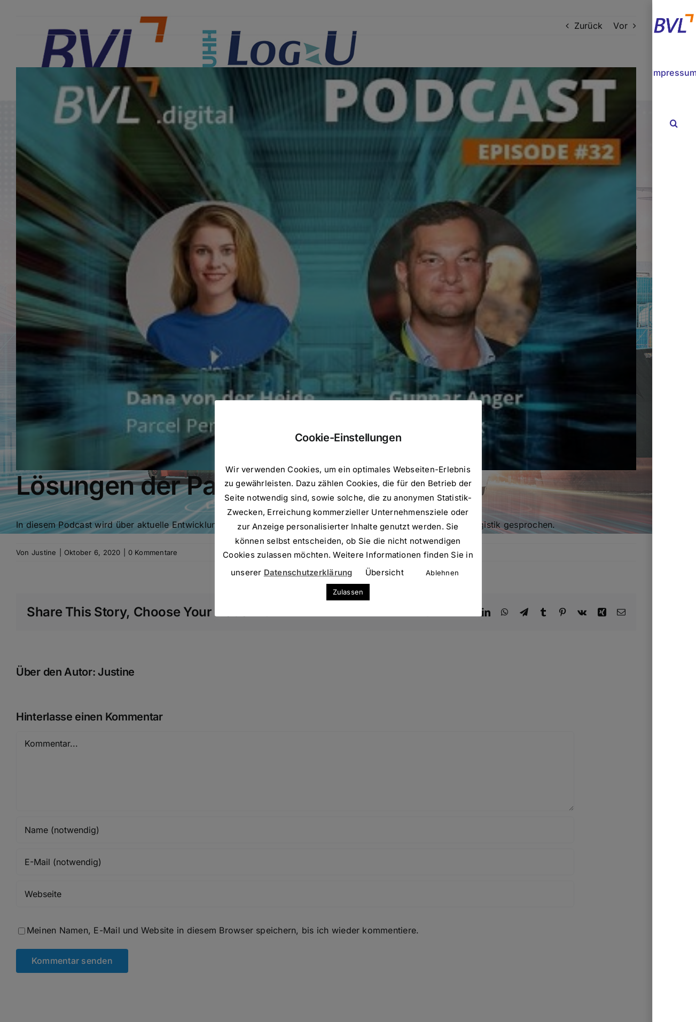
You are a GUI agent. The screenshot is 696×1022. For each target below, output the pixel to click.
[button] (674, 123)
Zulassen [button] (348, 592)
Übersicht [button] (384, 572)
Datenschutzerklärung (308, 572)
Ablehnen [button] (442, 572)
